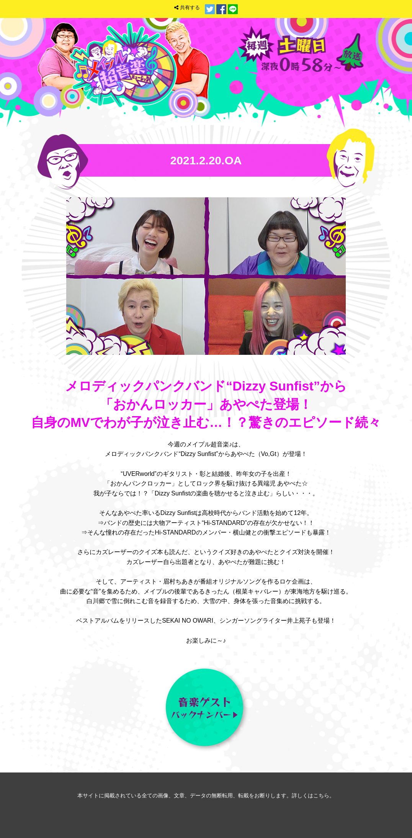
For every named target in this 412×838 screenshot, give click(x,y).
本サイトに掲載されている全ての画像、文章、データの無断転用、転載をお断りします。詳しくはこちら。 (206, 795)
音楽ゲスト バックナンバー (206, 709)
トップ (302, 86)
